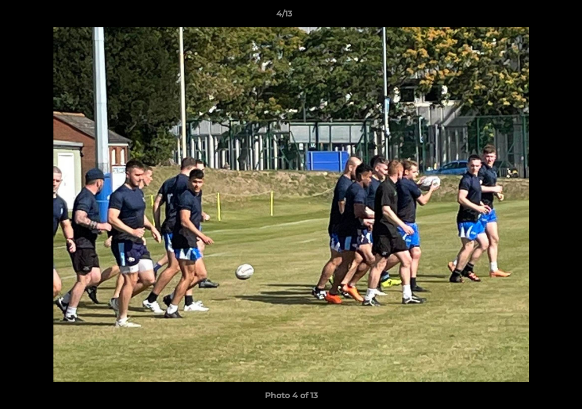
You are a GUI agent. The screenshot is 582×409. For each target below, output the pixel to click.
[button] (534, 16)
